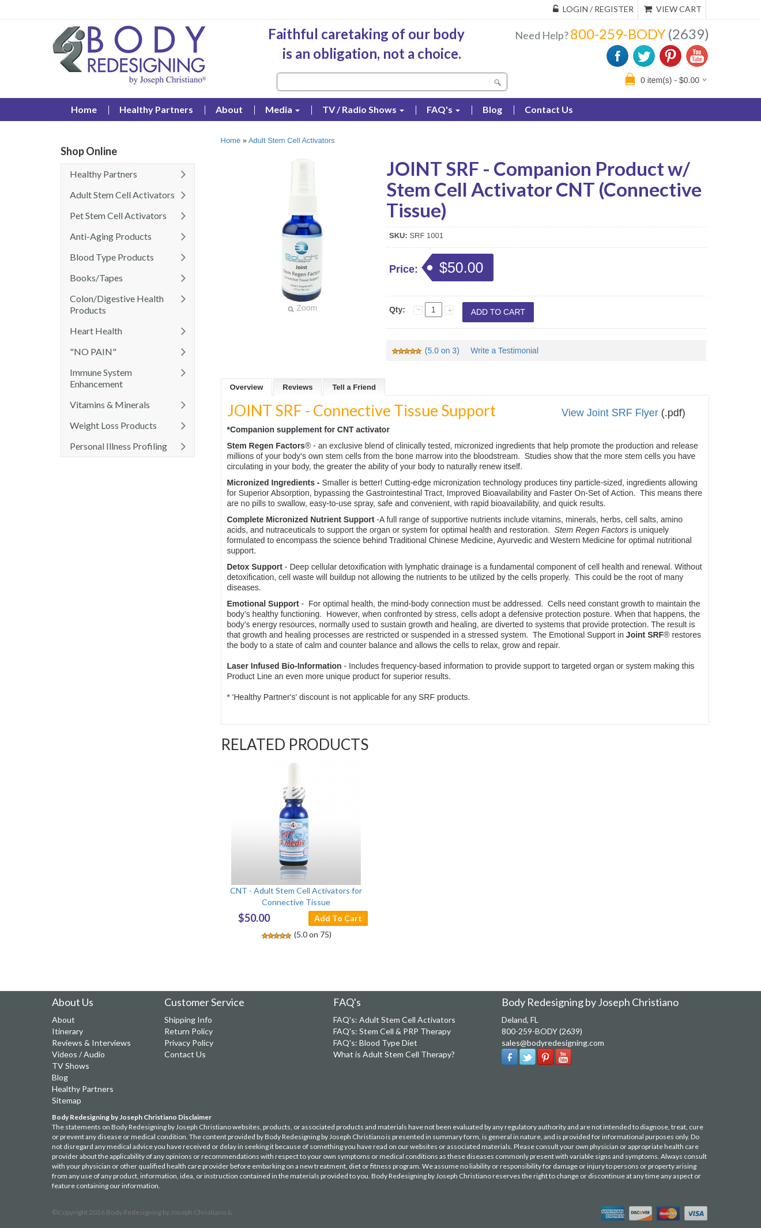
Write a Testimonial (504, 350)
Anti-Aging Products (111, 236)
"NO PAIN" (93, 351)
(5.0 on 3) (426, 350)
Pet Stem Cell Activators (118, 215)
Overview (246, 387)
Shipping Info (188, 1019)
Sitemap (66, 1100)
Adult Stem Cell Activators (122, 194)
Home (231, 140)
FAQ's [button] (443, 109)
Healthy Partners (156, 109)
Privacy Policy (188, 1043)
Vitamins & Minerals (110, 404)
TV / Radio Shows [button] (363, 109)
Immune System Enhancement (101, 378)
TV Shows (70, 1066)
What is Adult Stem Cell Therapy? (394, 1054)
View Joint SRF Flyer (610, 413)
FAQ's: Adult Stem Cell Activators (394, 1019)
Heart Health (96, 330)
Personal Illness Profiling (118, 445)
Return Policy (188, 1031)
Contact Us (549, 109)
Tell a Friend (354, 387)
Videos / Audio (78, 1054)
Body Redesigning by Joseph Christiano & (169, 1212)
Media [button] (282, 109)
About (229, 109)
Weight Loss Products (113, 425)
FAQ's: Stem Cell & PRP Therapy (392, 1031)
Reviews (297, 387)
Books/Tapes (96, 277)
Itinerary (67, 1031)
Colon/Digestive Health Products (117, 304)
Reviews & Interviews (91, 1043)
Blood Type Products (112, 256)
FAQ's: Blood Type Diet (375, 1043)
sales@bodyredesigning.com (553, 1043)
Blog (492, 109)
